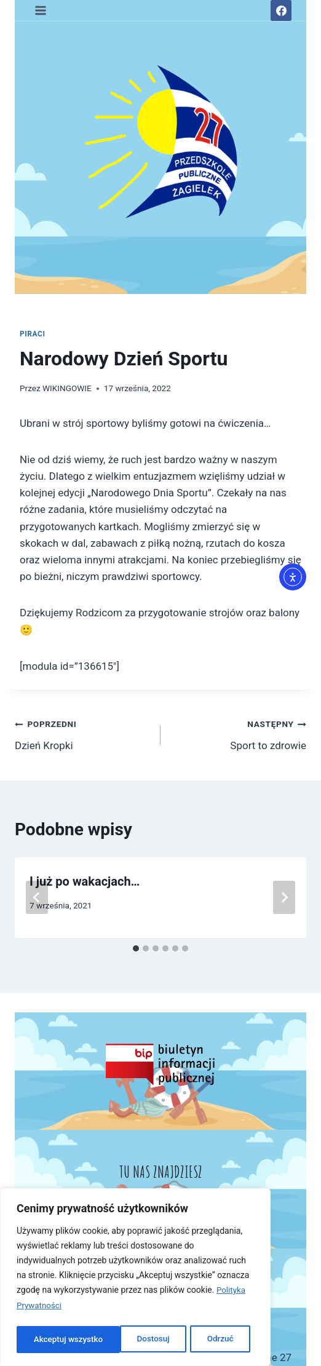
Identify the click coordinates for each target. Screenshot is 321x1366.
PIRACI (32, 334)
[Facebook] (281, 10)
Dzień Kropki (82, 733)
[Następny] (284, 897)
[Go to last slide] (37, 897)
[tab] (136, 948)
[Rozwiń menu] (41, 10)
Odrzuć (116, 1339)
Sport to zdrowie (238, 733)
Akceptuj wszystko (202, 1339)
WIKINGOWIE (67, 388)
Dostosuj (49, 1339)
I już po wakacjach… (85, 881)
